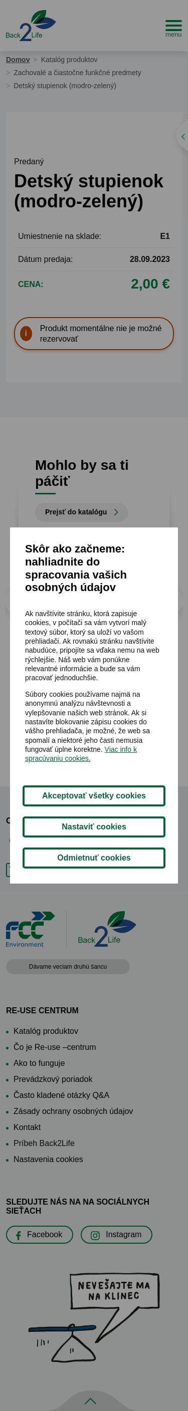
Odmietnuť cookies (93, 858)
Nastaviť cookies (94, 826)
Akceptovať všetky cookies (94, 795)
